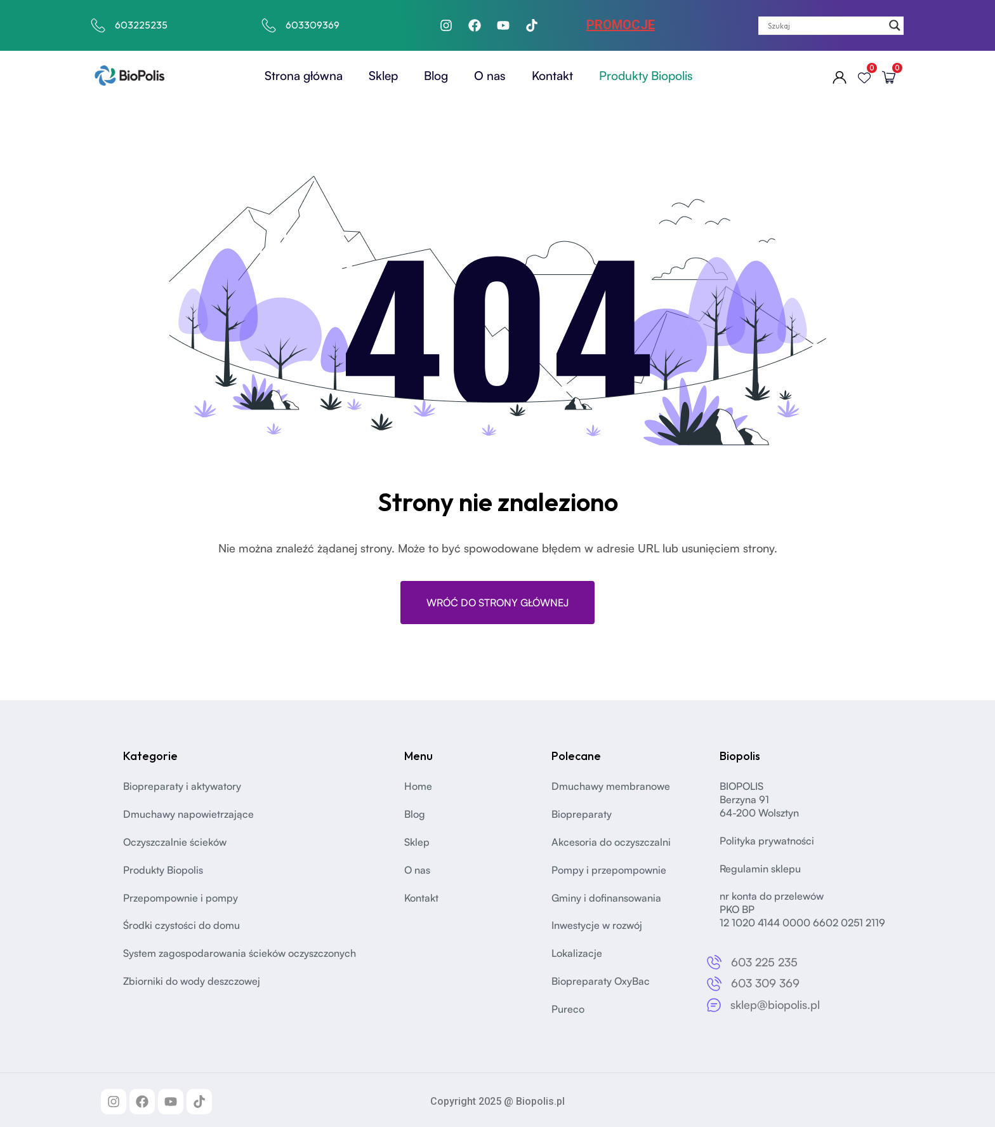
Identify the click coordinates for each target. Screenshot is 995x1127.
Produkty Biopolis (646, 75)
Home (418, 786)
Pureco (567, 1009)
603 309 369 (765, 983)
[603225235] (98, 25)
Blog (436, 75)
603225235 (141, 24)
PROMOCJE (620, 24)
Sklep (383, 75)
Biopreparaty (581, 814)
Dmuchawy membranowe (610, 786)
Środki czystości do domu (181, 925)
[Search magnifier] (895, 25)
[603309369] (269, 25)
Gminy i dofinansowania (606, 897)
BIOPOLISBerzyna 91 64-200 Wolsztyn (759, 799)
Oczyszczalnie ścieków (175, 842)
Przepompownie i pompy (180, 897)
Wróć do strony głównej (497, 602)
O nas (490, 75)
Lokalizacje (576, 953)
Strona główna (304, 75)
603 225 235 (764, 962)
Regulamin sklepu (760, 868)
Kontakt (552, 75)
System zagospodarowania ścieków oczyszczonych (239, 953)
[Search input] (825, 25)
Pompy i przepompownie (608, 870)
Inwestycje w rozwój (596, 925)
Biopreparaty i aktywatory (182, 786)
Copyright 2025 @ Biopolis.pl (497, 1101)
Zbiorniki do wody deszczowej (191, 981)
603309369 (312, 24)
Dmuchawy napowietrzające (188, 814)
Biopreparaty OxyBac (600, 981)
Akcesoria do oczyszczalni (611, 842)
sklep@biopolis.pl (775, 1004)
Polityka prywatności (767, 840)
